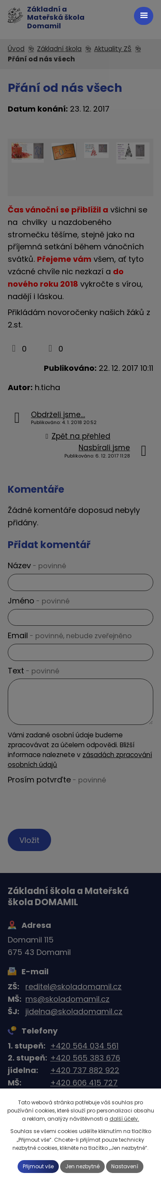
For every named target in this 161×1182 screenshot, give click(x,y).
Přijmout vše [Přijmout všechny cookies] (38, 1166)
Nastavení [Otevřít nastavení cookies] (124, 1166)
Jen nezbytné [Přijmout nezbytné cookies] (82, 1166)
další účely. (124, 1118)
